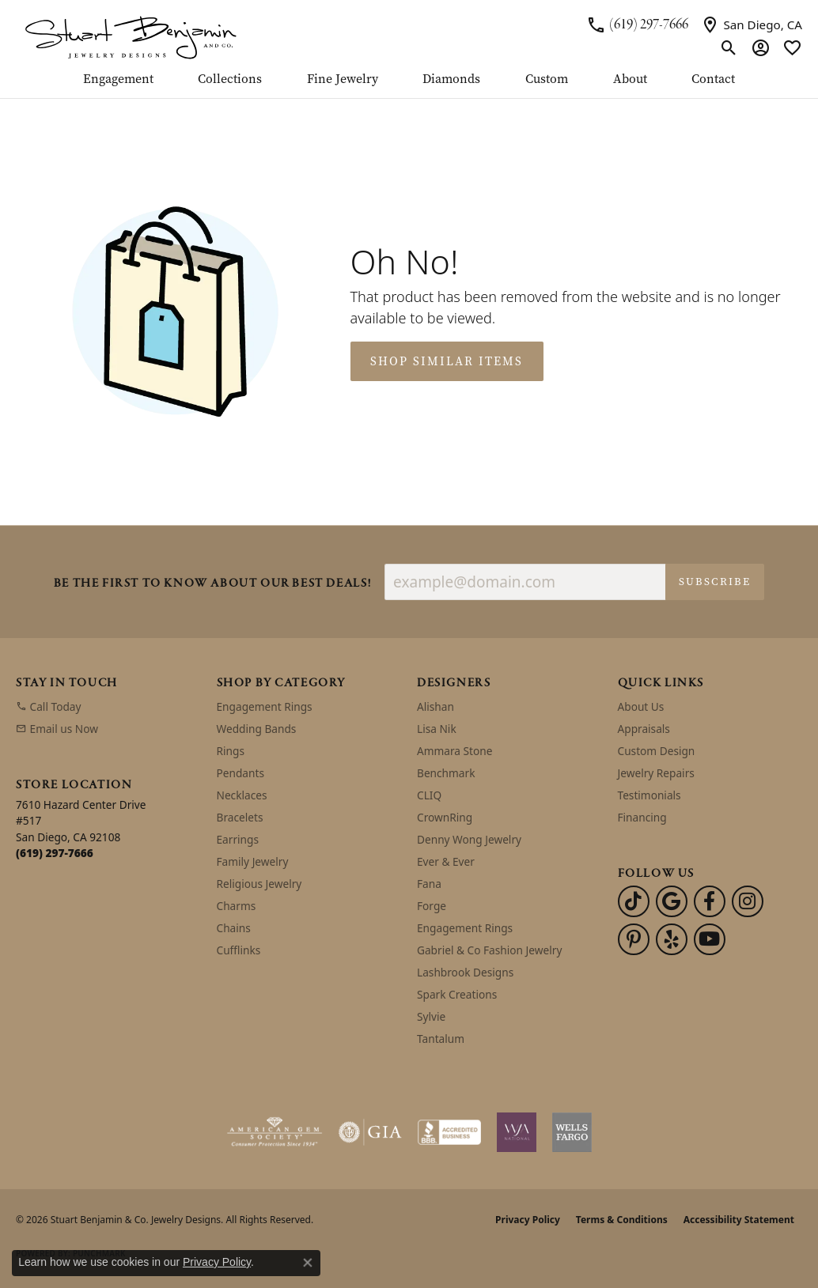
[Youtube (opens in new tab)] (709, 939)
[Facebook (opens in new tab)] (709, 901)
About (630, 80)
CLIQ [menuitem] (429, 795)
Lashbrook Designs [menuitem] (465, 972)
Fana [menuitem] (429, 883)
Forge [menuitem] (431, 905)
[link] (637, 25)
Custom (546, 80)
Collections (230, 80)
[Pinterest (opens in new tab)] (633, 939)
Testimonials (649, 795)
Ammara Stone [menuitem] (454, 750)
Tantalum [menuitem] (440, 1038)
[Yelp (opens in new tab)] (671, 939)
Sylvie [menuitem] (431, 1016)
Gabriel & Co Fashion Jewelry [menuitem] (489, 950)
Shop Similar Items (446, 361)
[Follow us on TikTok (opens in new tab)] (633, 901)
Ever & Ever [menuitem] (446, 861)
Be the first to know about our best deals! (213, 583)
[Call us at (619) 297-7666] (54, 852)
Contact (713, 80)
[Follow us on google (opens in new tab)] (671, 901)
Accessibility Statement (739, 1219)
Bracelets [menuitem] (240, 817)
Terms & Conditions (622, 1219)
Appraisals (644, 728)
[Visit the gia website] (370, 1132)
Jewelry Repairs (656, 772)
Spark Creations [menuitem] (457, 994)
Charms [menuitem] (236, 905)
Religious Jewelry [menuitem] (259, 883)
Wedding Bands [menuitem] (257, 728)
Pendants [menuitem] (240, 772)
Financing (642, 817)
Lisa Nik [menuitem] (436, 728)
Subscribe (715, 581)
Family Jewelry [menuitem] (253, 861)
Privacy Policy (527, 1219)
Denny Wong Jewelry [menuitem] (469, 839)
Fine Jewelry (342, 80)
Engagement (118, 80)
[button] (729, 48)
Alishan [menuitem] (435, 706)
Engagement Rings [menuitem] (264, 706)
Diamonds (451, 80)
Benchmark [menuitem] (446, 772)
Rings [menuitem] (230, 750)
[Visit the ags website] (275, 1132)
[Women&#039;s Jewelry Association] (516, 1132)
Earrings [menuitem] (238, 839)
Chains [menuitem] (234, 927)
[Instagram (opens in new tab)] (747, 901)
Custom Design (656, 750)
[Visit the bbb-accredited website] (449, 1132)
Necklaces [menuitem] (242, 795)
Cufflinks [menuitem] (239, 950)
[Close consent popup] (307, 1262)
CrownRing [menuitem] (444, 817)
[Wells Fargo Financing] (572, 1132)
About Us (641, 706)
